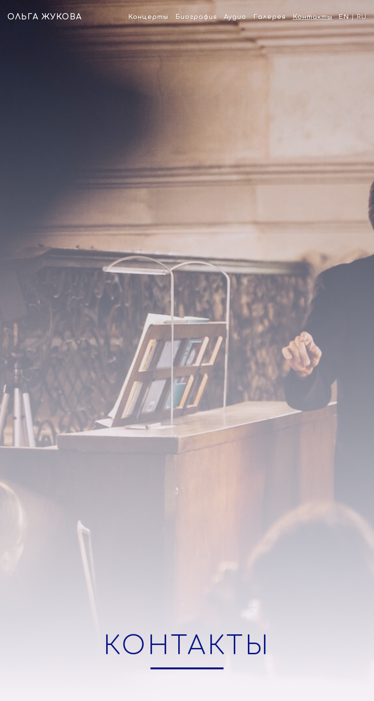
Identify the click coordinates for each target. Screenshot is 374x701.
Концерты (148, 17)
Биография (196, 17)
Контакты (313, 17)
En (343, 17)
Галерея (269, 17)
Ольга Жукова (44, 17)
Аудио (235, 17)
